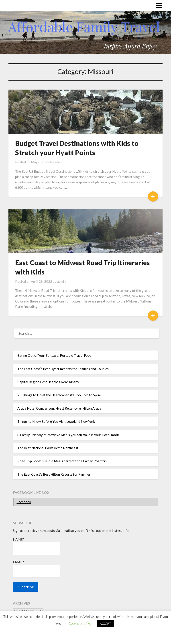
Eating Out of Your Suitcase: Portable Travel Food (54, 355)
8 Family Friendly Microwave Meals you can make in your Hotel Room (68, 435)
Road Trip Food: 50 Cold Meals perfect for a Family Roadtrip (62, 461)
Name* (36, 546)
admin (59, 162)
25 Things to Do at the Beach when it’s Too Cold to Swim (59, 395)
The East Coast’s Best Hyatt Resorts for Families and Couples (63, 369)
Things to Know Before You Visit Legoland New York (56, 421)
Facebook (23, 502)
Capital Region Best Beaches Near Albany (48, 382)
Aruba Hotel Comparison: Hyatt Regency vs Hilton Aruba (59, 408)
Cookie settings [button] (80, 623)
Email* (36, 568)
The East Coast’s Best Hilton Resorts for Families (54, 474)
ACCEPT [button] (105, 623)
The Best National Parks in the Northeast (47, 448)
